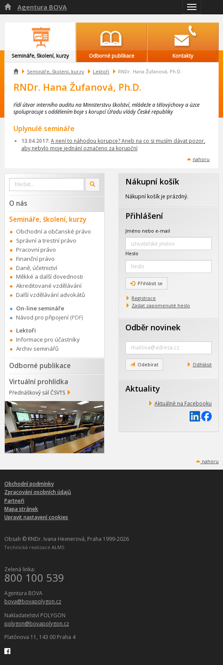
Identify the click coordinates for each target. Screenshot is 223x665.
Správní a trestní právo (46, 240)
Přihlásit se (146, 283)
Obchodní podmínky (29, 483)
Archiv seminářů (37, 348)
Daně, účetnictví (36, 268)
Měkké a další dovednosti (49, 276)
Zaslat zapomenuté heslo (160, 305)
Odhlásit (202, 364)
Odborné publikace (40, 365)
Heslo (131, 253)
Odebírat (144, 364)
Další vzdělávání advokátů (50, 295)
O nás (18, 203)
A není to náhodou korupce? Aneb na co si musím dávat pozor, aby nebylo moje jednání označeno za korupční (113, 144)
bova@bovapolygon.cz (32, 601)
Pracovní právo (36, 249)
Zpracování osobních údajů (37, 492)
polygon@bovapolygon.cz (36, 623)
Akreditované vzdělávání (49, 286)
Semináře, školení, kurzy (55, 71)
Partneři (14, 500)
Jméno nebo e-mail (147, 230)
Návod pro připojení (42, 317)
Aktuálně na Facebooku (183, 403)
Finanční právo (35, 259)
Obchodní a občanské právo (53, 231)
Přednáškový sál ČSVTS (37, 392)
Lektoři (101, 71)
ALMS (58, 547)
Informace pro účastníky (48, 339)
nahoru (201, 159)
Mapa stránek (21, 509)
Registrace (143, 298)
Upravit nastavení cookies (36, 517)
